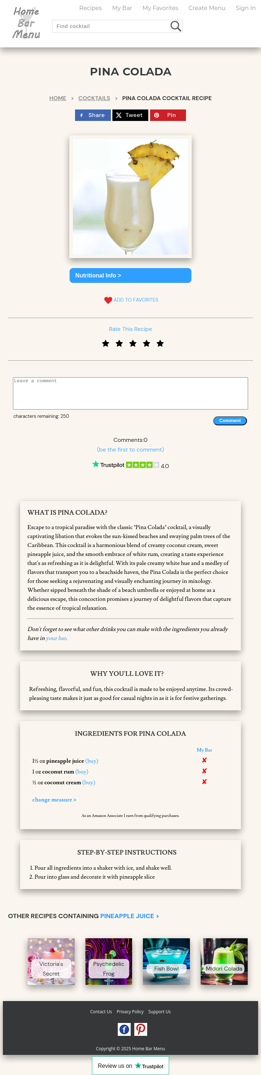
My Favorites (160, 8)
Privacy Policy (130, 1012)
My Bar (122, 8)
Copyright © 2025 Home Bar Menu (130, 1049)
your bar (56, 638)
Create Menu (206, 8)
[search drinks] (176, 26)
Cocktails (94, 98)
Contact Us (101, 1012)
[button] (130, 275)
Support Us (159, 1012)
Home (57, 98)
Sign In (246, 8)
